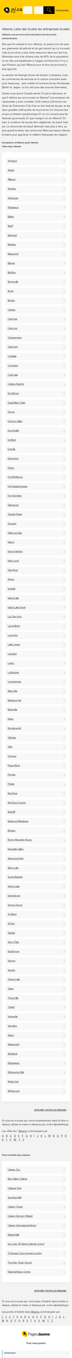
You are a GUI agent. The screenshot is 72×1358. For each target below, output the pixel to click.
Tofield (11, 1007)
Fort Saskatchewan (17, 486)
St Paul (11, 924)
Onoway (12, 756)
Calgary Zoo (14, 1170)
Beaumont (13, 254)
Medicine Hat (14, 700)
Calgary (12, 310)
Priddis (11, 784)
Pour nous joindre (36, 1343)
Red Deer (12, 793)
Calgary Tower (15, 1207)
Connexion (62, 10)
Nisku (10, 719)
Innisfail (11, 589)
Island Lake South (17, 607)
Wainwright (13, 1044)
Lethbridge (13, 672)
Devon (11, 412)
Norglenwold (14, 728)
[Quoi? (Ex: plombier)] (27, 10)
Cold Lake (13, 375)
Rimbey (12, 831)
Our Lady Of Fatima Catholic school (26, 1244)
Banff (10, 226)
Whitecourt (14, 1091)
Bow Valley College (17, 1179)
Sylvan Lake (14, 979)
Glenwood (13, 505)
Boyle (10, 291)
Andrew (12, 189)
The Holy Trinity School (20, 1263)
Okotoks (12, 738)
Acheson (12, 161)
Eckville (11, 449)
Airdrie (11, 170)
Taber (11, 989)
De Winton (13, 393)
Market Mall (13, 1235)
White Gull (13, 1082)
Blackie (11, 263)
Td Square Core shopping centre (25, 1253)
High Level (13, 561)
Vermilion (12, 1026)
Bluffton (12, 272)
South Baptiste (15, 877)
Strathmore (13, 951)
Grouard (12, 524)
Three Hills (13, 998)
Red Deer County (17, 803)
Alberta (22, 1131)
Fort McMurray (15, 477)
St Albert (12, 914)
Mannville (12, 691)
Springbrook (14, 896)
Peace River (14, 765)
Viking (11, 1035)
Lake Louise (14, 644)
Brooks (11, 300)
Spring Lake (14, 886)
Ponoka (11, 775)
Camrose (12, 319)
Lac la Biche (14, 626)
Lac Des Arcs (15, 617)
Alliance (12, 179)
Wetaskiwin (14, 1063)
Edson (11, 468)
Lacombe (13, 635)
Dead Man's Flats (16, 403)
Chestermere (15, 338)
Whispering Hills (16, 1072)
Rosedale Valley (16, 849)
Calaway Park (15, 1188)
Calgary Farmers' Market (20, 1216)
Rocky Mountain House (20, 840)
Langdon (12, 654)
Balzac (11, 217)
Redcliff (11, 812)
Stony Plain (13, 942)
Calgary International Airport (22, 1225)
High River (13, 570)
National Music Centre (19, 1272)
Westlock (12, 1054)
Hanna (11, 542)
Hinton (11, 579)
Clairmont (13, 347)
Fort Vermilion (15, 496)
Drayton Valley (15, 421)
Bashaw (12, 244)
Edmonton (13, 458)
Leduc (11, 663)
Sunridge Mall (14, 1197)
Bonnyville (13, 282)
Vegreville (13, 1016)
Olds (10, 747)
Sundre (11, 970)
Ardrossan (13, 198)
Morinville (12, 709)
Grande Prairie (15, 514)
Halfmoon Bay (15, 533)
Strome (11, 961)
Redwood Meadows (18, 821)
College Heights (16, 384)
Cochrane (13, 365)
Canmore (12, 328)
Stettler (11, 933)
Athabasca (13, 207)
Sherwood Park (15, 858)
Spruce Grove (15, 905)
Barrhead (12, 235)
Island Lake (13, 598)
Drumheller (13, 431)
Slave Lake (13, 868)
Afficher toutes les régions (50, 1110)
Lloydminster (14, 682)
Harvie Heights (15, 551)
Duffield (12, 440)
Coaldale (12, 356)
